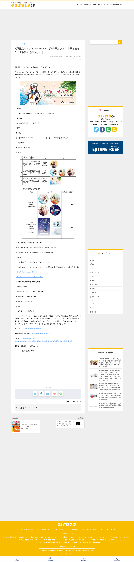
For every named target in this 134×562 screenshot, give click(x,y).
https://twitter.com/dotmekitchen (26, 272)
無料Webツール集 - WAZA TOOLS (52, 551)
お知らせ (93, 313)
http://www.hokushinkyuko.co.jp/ (41, 333)
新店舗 (92, 289)
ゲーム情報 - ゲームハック (68, 538)
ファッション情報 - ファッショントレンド (94, 538)
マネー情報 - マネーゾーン (52, 541)
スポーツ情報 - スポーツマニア (30, 541)
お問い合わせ (97, 5)
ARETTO (94, 301)
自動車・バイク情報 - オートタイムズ (103, 541)
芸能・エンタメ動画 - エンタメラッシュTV (86, 543)
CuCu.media (95, 305)
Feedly (108, 132)
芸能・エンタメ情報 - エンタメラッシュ (43, 538)
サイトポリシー (62, 530)
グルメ (92, 264)
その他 (92, 309)
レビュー (93, 260)
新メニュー (94, 285)
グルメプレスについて (84, 5)
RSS (114, 132)
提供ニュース (95, 297)
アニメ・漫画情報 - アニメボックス (16, 538)
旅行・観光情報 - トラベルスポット (76, 541)
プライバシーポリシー (46, 530)
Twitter (96, 132)
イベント (78, 402)
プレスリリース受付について (113, 5)
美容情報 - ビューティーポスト (121, 538)
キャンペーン (95, 272)
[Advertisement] (67, 24)
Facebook (102, 132)
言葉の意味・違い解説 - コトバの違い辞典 (80, 551)
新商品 (92, 281)
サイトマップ (111, 530)
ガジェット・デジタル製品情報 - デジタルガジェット (52, 543)
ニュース (93, 293)
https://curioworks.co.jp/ (33, 329)
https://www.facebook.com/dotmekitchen (29, 277)
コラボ (92, 277)
